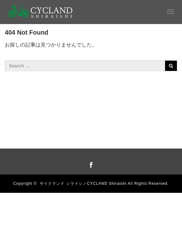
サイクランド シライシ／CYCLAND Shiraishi (83, 183)
